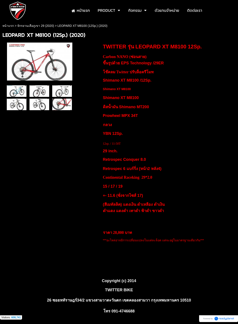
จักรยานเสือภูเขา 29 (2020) (35, 25)
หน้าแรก (8, 25)
